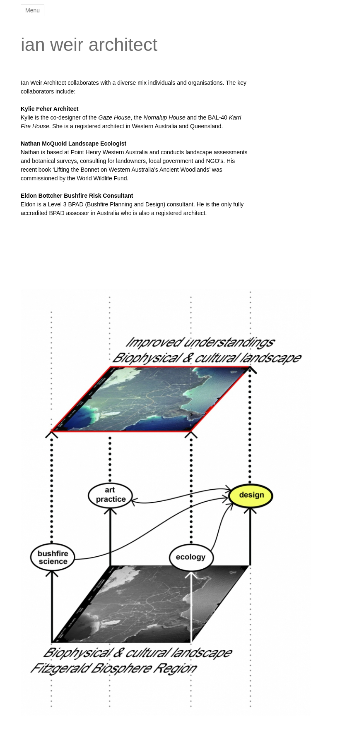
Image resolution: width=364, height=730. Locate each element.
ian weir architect (89, 44)
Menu (32, 10)
